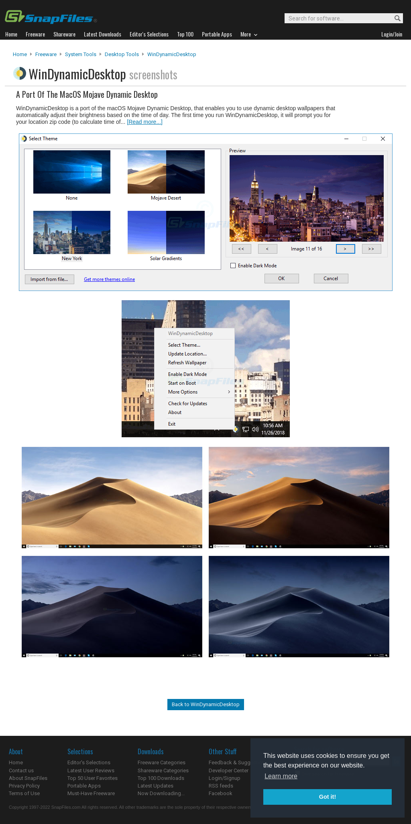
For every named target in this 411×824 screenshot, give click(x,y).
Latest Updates (155, 786)
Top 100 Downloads (161, 778)
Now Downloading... (161, 793)
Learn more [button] (281, 776)
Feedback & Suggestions (238, 762)
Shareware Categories (163, 770)
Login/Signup (224, 778)
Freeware (46, 54)
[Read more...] (145, 122)
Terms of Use (24, 793)
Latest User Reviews (90, 770)
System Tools (80, 54)
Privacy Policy (24, 786)
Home (20, 54)
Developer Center (228, 770)
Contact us (21, 770)
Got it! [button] (327, 797)
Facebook (220, 793)
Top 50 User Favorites (92, 778)
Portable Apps (84, 786)
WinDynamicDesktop (171, 54)
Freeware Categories (161, 762)
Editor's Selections (88, 762)
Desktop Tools (122, 54)
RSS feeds (221, 786)
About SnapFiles (28, 778)
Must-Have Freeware (91, 793)
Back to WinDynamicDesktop (206, 704)
